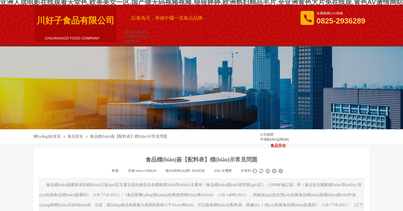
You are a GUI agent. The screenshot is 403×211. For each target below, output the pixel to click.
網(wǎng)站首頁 (47, 136)
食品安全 (75, 136)
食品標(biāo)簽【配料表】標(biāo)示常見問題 (128, 136)
